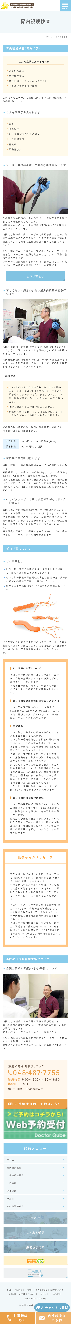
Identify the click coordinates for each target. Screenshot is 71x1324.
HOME (9, 1290)
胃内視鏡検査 (41, 1290)
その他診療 (32, 1294)
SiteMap (42, 1298)
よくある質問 (55, 1294)
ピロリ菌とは (35, 276)
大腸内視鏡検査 (56, 1290)
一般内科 (29, 1290)
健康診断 (12, 1294)
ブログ (43, 1294)
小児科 (22, 1294)
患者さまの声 (30, 1298)
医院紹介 (18, 1290)
